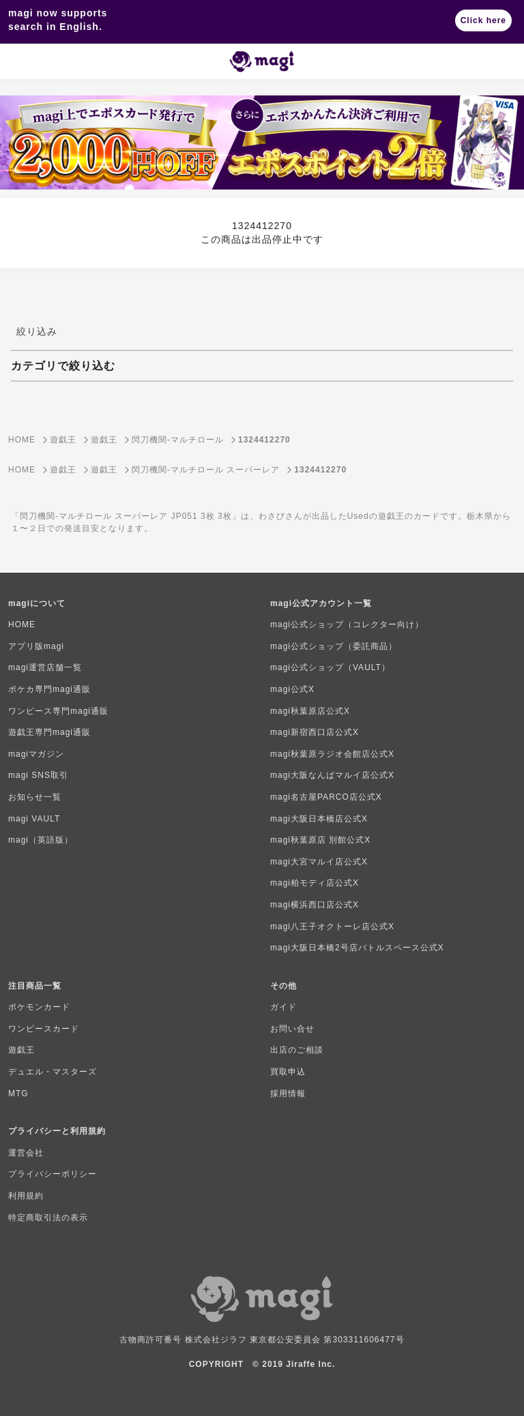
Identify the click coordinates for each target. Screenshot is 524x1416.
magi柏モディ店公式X (314, 883)
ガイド (283, 1007)
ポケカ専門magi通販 (49, 689)
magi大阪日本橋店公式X (319, 819)
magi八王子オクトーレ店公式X (332, 926)
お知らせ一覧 (34, 797)
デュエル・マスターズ (52, 1071)
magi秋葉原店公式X (310, 711)
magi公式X (292, 689)
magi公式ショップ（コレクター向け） (347, 624)
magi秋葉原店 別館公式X (320, 840)
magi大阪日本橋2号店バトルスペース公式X (357, 947)
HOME (21, 624)
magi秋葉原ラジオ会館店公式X (332, 754)
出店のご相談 (296, 1050)
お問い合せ (292, 1029)
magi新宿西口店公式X (314, 732)
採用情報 (288, 1093)
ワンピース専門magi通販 (58, 711)
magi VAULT (34, 819)
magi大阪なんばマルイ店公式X (332, 775)
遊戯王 (21, 1050)
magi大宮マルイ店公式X (319, 862)
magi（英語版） (40, 840)
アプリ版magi (36, 646)
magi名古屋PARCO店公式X (326, 797)
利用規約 (26, 1196)
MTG (18, 1093)
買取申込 (288, 1071)
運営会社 (26, 1153)
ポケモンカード (39, 1007)
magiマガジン (36, 754)
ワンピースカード (43, 1029)
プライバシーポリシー (52, 1174)
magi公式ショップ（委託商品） (333, 646)
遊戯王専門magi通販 (49, 732)
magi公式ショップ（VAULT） (330, 667)
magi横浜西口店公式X (314, 904)
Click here (483, 20)
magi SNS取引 (38, 775)
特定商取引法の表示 (48, 1217)
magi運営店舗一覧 (45, 667)
